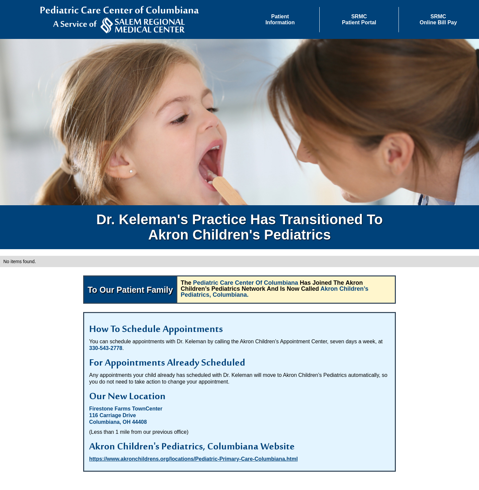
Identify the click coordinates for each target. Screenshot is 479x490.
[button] (280, 19)
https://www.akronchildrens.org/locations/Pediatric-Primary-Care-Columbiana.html (193, 459)
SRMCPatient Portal (359, 19)
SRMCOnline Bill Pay (438, 19)
